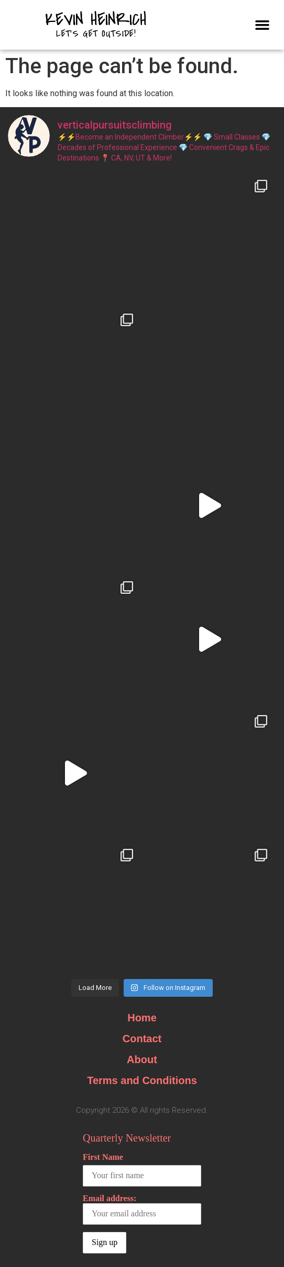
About (142, 1059)
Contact (142, 1038)
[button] (262, 25)
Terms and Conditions (142, 1080)
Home (142, 1017)
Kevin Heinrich (96, 19)
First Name (103, 1157)
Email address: (142, 1209)
